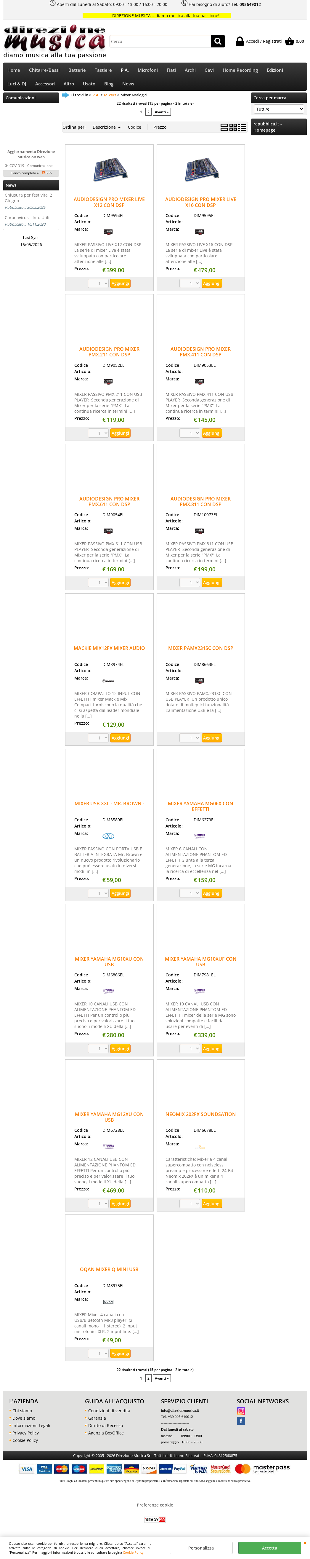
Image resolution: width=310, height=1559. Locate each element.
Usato (89, 87)
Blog (108, 87)
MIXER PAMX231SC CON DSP (200, 652)
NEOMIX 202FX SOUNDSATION (201, 1118)
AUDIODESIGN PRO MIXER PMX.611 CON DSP (109, 505)
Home (13, 71)
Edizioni (275, 71)
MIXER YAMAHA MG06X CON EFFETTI (200, 810)
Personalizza (201, 1548)
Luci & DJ (16, 87)
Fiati (171, 71)
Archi (190, 71)
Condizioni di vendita (109, 1414)
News (128, 87)
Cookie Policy (133, 1552)
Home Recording (240, 71)
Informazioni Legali (31, 1429)
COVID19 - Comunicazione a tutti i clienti (42, 169)
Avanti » (162, 116)
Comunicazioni (21, 101)
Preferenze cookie (155, 1509)
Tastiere (103, 71)
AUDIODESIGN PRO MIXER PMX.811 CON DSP (201, 505)
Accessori (45, 87)
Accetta (269, 1548)
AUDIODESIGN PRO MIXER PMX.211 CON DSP (109, 356)
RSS (49, 177)
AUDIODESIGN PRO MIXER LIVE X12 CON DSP (109, 206)
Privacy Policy (25, 1437)
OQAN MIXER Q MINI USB (109, 1273)
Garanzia (97, 1422)
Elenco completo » (24, 177)
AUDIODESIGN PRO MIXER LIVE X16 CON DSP (200, 206)
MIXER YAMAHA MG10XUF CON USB (201, 965)
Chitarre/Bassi (44, 71)
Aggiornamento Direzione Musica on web (31, 158)
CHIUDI (305, 1543)
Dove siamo (23, 1422)
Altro (69, 87)
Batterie (77, 71)
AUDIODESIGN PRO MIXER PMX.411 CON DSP (201, 356)
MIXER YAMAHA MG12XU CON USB (109, 1121)
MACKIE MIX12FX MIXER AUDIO (109, 652)
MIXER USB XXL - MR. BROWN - (109, 807)
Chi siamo (22, 1414)
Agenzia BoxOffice (106, 1437)
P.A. (125, 71)
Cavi (209, 71)
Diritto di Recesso (105, 1429)
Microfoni (148, 71)
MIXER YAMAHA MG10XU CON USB (109, 965)
